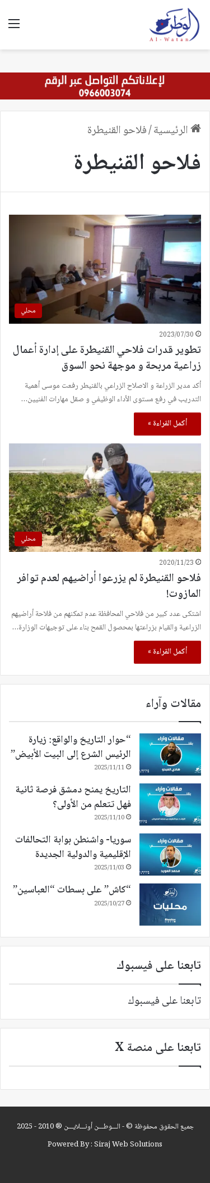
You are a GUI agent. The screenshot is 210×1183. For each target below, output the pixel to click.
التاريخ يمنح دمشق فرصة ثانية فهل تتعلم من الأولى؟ (73, 797)
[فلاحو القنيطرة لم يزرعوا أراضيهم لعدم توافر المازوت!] (105, 497)
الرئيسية (177, 130)
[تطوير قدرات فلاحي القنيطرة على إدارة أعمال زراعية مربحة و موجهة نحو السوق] (105, 269)
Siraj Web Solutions (128, 1145)
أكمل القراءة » (167, 423)
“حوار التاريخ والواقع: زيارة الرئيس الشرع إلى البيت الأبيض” (71, 747)
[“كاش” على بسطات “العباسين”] (170, 904)
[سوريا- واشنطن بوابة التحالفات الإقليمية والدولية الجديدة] (170, 854)
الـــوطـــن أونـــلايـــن (92, 1127)
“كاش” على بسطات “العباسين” (72, 890)
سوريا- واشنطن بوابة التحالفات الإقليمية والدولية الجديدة (73, 847)
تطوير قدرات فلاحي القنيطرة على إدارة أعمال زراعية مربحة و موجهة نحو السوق (107, 358)
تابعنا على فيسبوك (164, 1001)
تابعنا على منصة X (158, 1048)
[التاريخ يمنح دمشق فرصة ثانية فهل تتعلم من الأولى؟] (170, 804)
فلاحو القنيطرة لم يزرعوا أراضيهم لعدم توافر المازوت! (109, 586)
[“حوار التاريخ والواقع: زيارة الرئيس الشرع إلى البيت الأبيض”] (170, 754)
